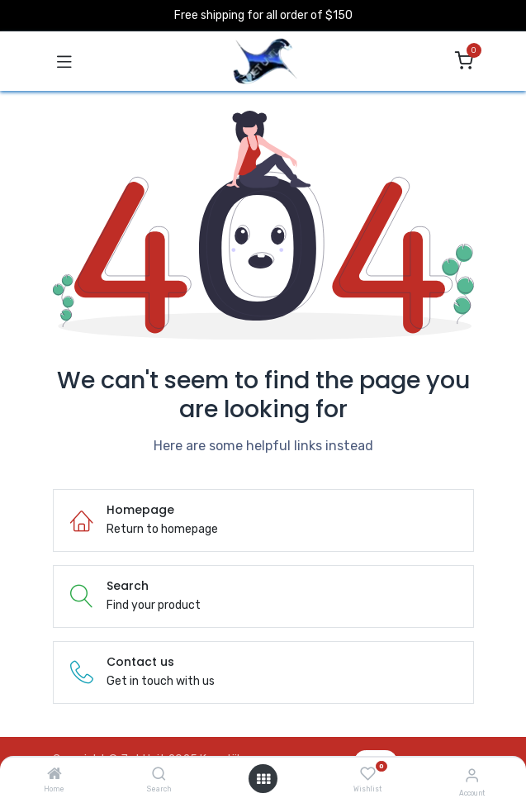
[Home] (54, 775)
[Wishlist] (367, 774)
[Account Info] (472, 775)
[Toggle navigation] (64, 61)
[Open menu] (263, 779)
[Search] (159, 775)
